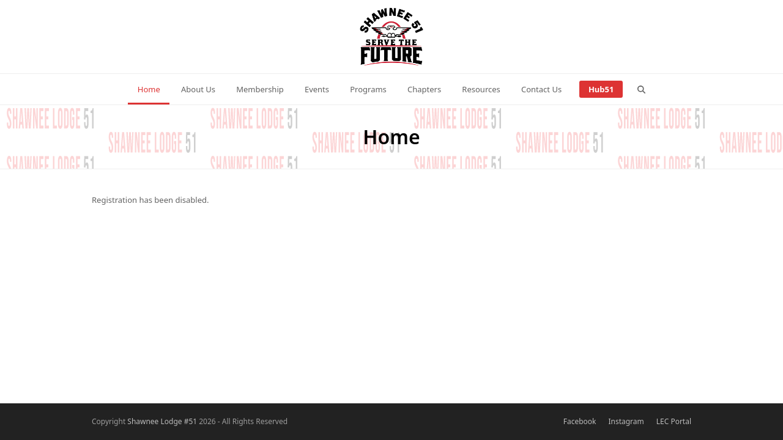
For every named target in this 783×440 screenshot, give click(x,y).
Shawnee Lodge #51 (162, 421)
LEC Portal (673, 421)
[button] (641, 89)
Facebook (579, 421)
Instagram (626, 421)
